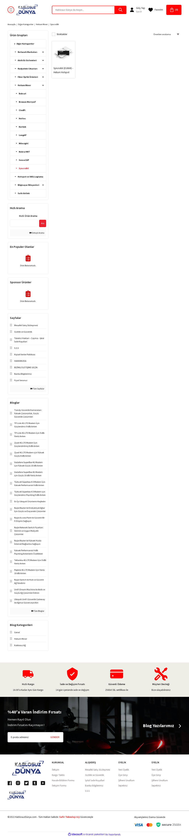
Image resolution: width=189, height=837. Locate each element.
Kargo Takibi (58, 775)
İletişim (55, 769)
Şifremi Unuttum (126, 780)
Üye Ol (139, 11)
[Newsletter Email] (35, 737)
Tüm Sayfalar (37, 388)
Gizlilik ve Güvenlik (94, 775)
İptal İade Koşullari (94, 780)
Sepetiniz (123, 785)
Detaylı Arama (37, 233)
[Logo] (27, 9)
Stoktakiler (62, 34)
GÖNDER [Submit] (54, 737)
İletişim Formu (59, 785)
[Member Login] (132, 10)
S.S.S (87, 791)
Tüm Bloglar (37, 611)
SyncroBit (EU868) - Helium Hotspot (63, 70)
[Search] (89, 10)
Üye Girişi (123, 775)
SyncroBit (54, 24)
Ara (42, 223)
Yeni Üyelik (123, 769)
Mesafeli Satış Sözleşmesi (97, 769)
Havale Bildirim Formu (63, 780)
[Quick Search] (23, 223)
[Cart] (173, 10)
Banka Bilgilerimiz (94, 785)
